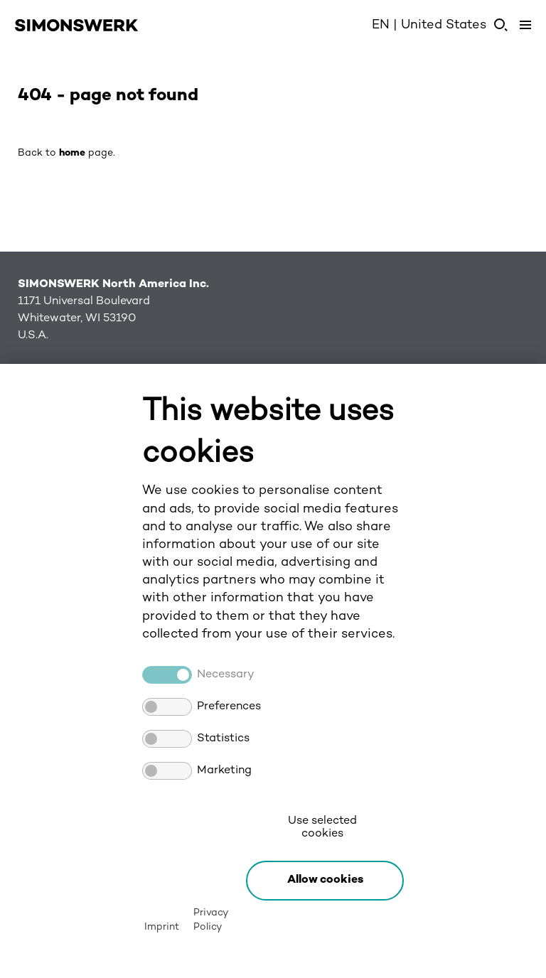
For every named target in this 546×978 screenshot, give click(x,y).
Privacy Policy (210, 920)
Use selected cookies (322, 827)
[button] (325, 881)
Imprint (161, 927)
